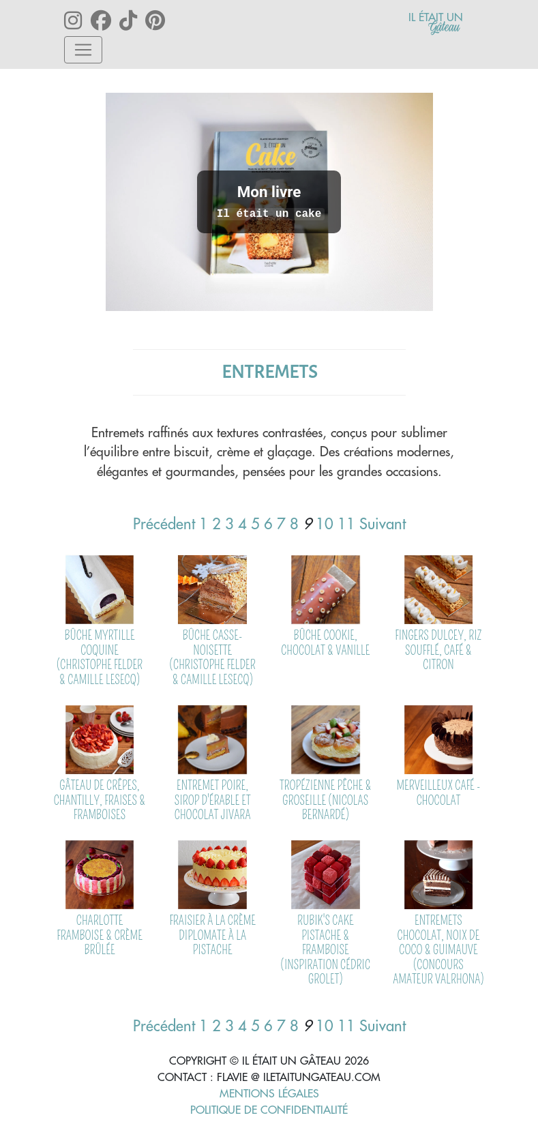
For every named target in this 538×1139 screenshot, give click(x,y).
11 (346, 523)
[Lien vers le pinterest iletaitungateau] (156, 21)
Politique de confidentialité (269, 1109)
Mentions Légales (269, 1093)
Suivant (382, 523)
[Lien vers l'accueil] (435, 21)
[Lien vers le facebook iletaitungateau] (105, 21)
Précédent (164, 523)
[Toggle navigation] (83, 49)
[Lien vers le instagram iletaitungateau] (77, 21)
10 (324, 523)
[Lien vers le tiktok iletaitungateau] (132, 21)
